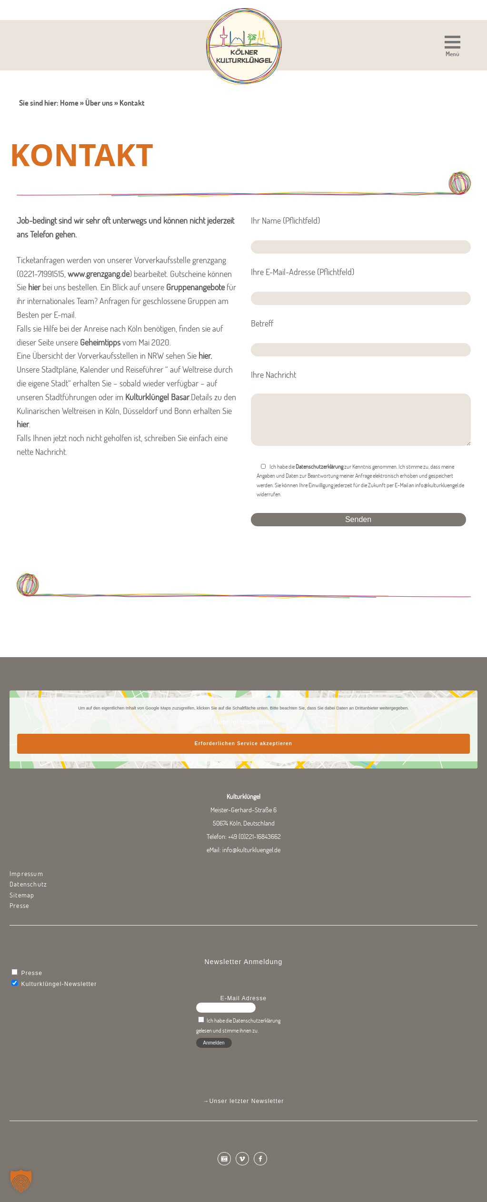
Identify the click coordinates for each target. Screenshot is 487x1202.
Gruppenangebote (195, 287)
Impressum (26, 873)
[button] (452, 47)
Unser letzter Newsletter (246, 1101)
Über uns (99, 103)
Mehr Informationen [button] (244, 722)
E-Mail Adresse (243, 998)
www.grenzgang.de (98, 273)
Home (69, 103)
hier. (205, 355)
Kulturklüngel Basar (157, 397)
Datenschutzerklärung (319, 466)
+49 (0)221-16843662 (254, 836)
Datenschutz (28, 884)
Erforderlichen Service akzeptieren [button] (243, 743)
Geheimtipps (100, 342)
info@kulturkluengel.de (251, 850)
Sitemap (22, 895)
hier (34, 287)
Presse (19, 905)
